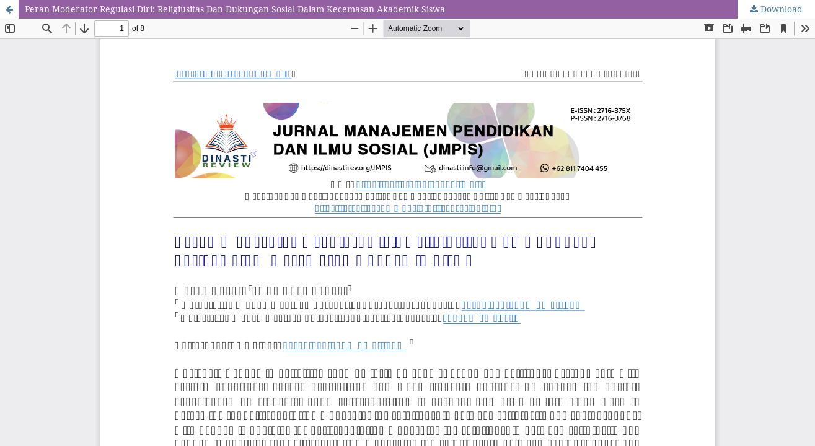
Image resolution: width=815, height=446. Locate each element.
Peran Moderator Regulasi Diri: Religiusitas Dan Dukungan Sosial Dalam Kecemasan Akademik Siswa (235, 9)
